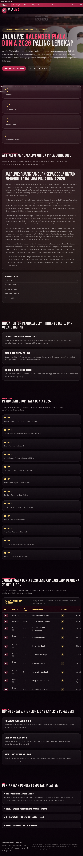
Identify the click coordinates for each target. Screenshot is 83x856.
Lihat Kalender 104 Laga (14, 68)
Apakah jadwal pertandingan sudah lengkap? (26, 809)
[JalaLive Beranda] (13, 10)
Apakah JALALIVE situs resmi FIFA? (21, 825)
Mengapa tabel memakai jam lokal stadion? (26, 817)
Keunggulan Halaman (41, 285)
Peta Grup (41, 280)
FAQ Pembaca (41, 298)
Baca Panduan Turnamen (39, 68)
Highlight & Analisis (41, 293)
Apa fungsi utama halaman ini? (20, 794)
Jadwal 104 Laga (41, 289)
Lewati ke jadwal (6, 1)
